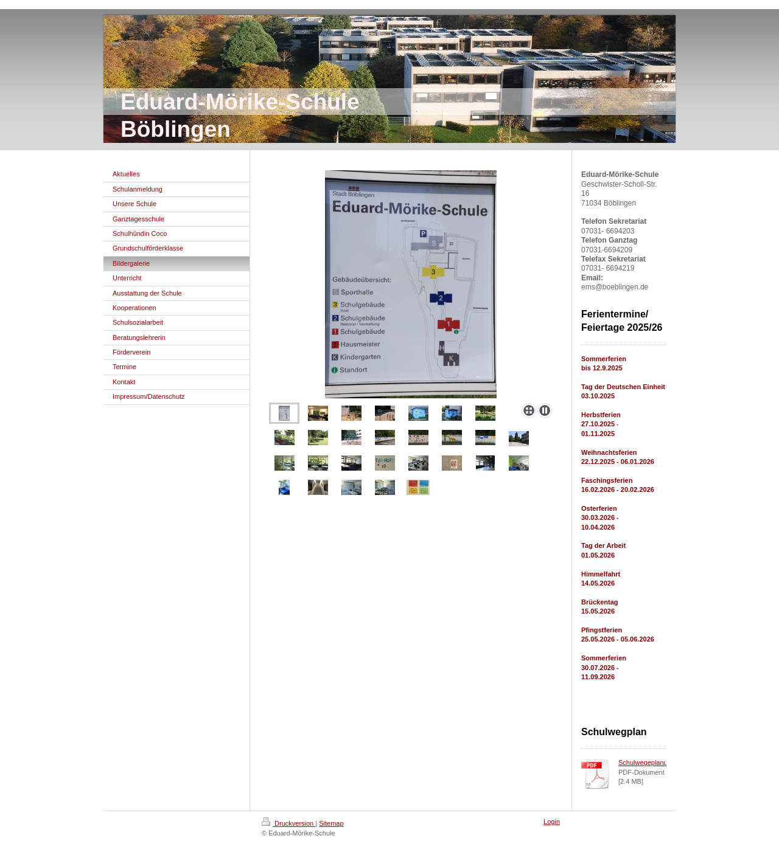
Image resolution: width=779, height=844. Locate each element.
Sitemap (331, 823)
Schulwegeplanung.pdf (652, 762)
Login (551, 821)
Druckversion (288, 823)
